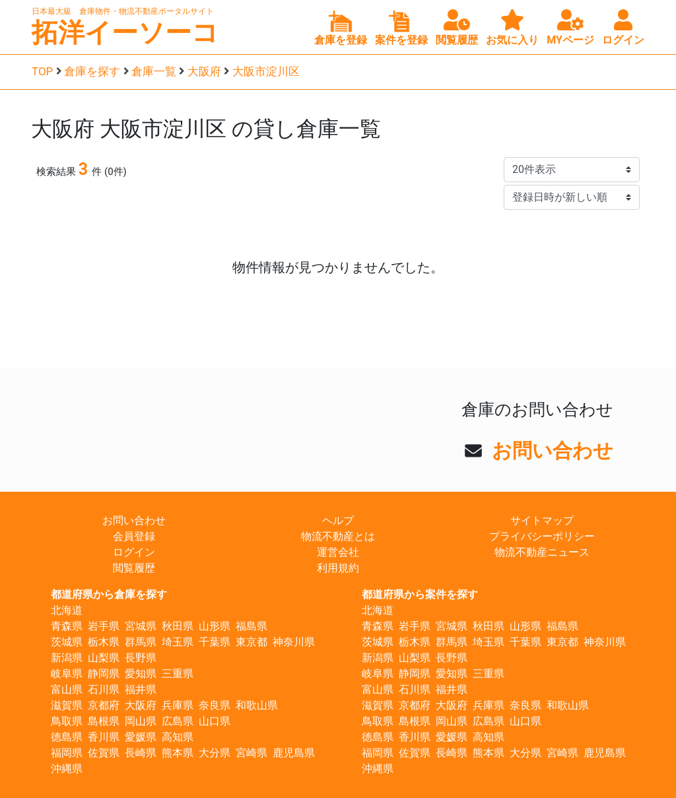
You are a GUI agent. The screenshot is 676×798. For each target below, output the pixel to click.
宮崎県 (251, 753)
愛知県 (140, 673)
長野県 (140, 657)
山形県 (214, 626)
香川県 (103, 737)
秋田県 (177, 626)
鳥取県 (67, 721)
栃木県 (103, 642)
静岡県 (103, 673)
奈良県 (214, 705)
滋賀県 (67, 705)
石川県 (103, 689)
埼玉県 (177, 642)
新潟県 (67, 657)
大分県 (214, 753)
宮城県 (140, 626)
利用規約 (338, 568)
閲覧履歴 (134, 568)
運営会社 (338, 552)
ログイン (134, 552)
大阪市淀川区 (266, 71)
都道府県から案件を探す (420, 594)
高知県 (177, 737)
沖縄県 (67, 768)
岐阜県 (67, 673)
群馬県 (140, 642)
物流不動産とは (338, 536)
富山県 (67, 689)
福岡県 (67, 753)
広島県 (177, 721)
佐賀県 (103, 753)
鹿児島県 (294, 753)
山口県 (214, 721)
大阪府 (204, 71)
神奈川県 (294, 642)
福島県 (251, 626)
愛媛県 (140, 737)
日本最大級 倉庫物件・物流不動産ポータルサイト (123, 11)
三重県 (177, 673)
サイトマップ (542, 520)
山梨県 (103, 657)
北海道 (67, 610)
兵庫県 (177, 705)
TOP (42, 71)
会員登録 (134, 536)
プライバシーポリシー (542, 536)
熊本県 (177, 753)
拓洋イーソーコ (125, 32)
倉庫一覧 (153, 71)
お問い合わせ (552, 450)
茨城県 (67, 642)
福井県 (140, 689)
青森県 (67, 626)
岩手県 (103, 626)
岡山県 (140, 721)
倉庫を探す (92, 71)
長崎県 (140, 753)
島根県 (103, 721)
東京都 (251, 642)
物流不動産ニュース (542, 552)
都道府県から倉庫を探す (109, 594)
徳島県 (67, 737)
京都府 (103, 705)
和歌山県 (257, 705)
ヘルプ (338, 520)
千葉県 (214, 642)
